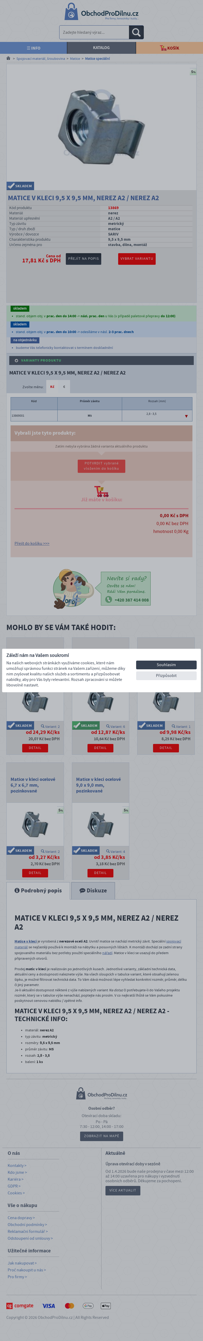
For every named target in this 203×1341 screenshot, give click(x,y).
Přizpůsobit (166, 675)
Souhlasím (166, 664)
